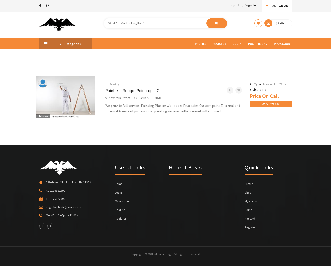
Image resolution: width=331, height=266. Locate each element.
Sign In (250, 5)
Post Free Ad (257, 44)
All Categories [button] (60, 43)
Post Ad (120, 210)
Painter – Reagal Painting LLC (132, 90)
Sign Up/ (237, 5)
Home (119, 184)
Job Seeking (112, 84)
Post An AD (277, 6)
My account (283, 44)
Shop (248, 193)
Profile (200, 44)
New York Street (119, 98)
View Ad (270, 104)
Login (237, 44)
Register (219, 44)
